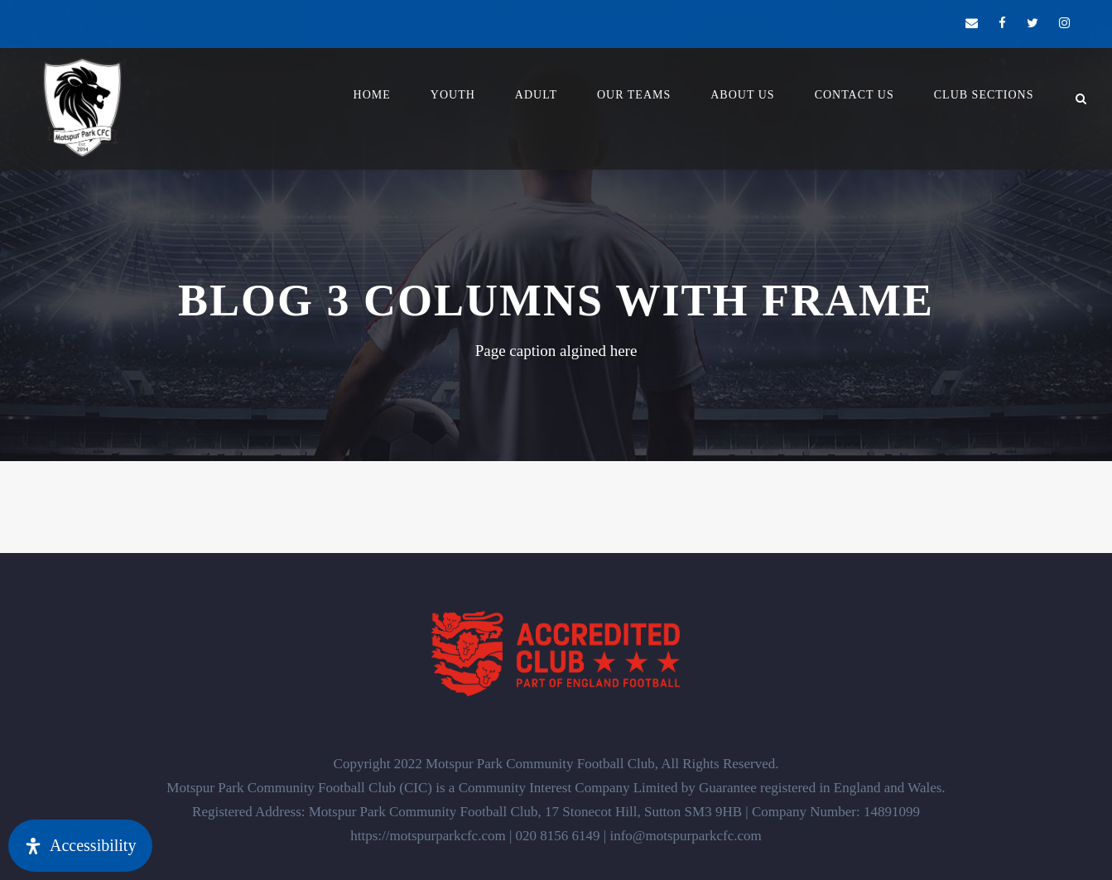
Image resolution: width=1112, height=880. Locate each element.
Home (372, 95)
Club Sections (984, 95)
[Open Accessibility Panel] (80, 846)
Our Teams (634, 95)
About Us (742, 95)
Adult (536, 95)
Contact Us (854, 95)
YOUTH (453, 95)
